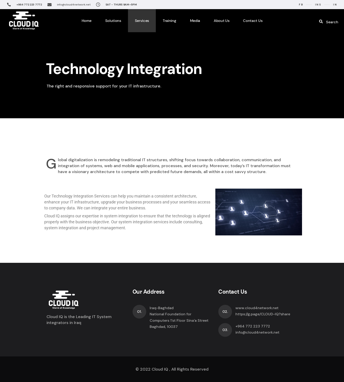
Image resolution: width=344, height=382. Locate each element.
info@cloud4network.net (74, 4)
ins (318, 4)
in (335, 4)
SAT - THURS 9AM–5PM (121, 4)
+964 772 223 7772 (29, 4)
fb (301, 4)
